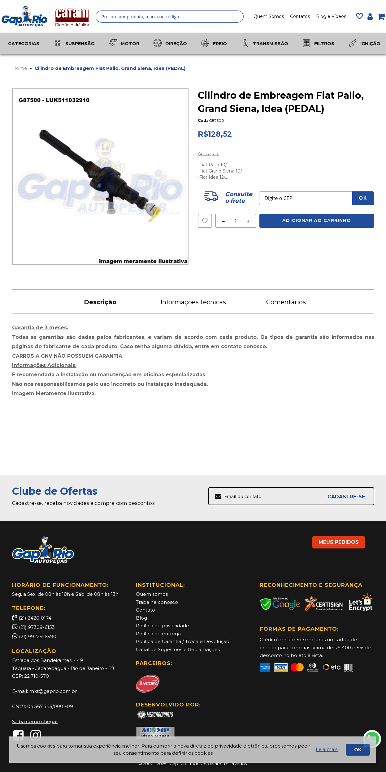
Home (19, 68)
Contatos (300, 16)
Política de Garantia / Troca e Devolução (182, 641)
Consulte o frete (238, 197)
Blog (141, 618)
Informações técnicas (193, 302)
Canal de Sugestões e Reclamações (178, 649)
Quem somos (152, 594)
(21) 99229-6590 (37, 636)
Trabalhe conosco (157, 602)
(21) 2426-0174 (31, 618)
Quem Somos (269, 16)
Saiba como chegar (35, 721)
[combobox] (170, 17)
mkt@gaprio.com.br (53, 691)
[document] (192, 750)
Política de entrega (158, 634)
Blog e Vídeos (331, 16)
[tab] (100, 301)
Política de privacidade (162, 626)
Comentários (286, 302)
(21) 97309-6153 (37, 627)
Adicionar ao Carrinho (316, 220)
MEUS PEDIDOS (339, 542)
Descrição (100, 302)
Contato (145, 610)
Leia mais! (327, 749)
